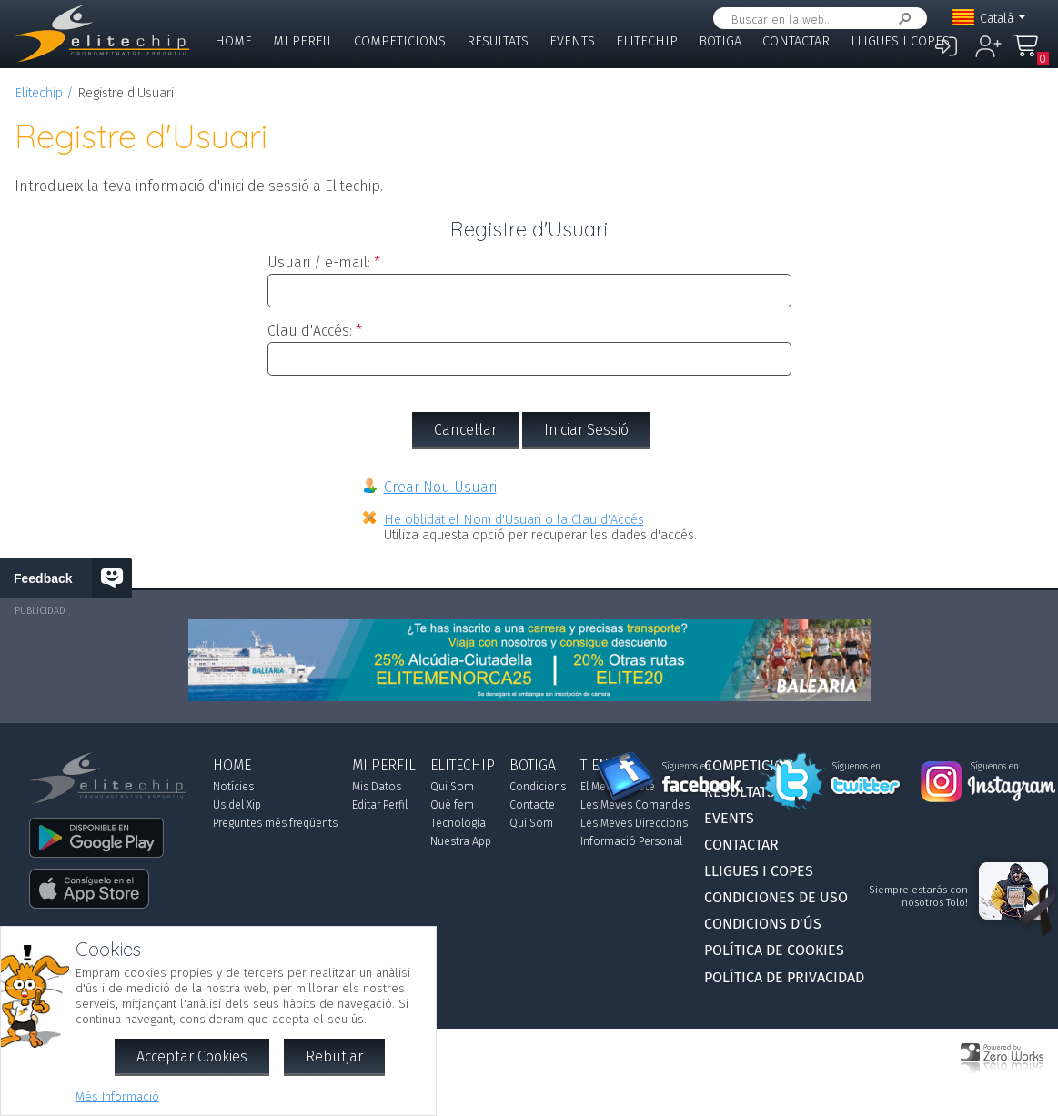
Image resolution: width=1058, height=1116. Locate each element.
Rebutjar (334, 1056)
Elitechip (647, 41)
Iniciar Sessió (586, 429)
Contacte (532, 805)
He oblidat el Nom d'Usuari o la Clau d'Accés (514, 520)
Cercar (901, 18)
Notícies (233, 786)
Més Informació (117, 1096)
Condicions (537, 786)
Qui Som (452, 786)
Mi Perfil (303, 41)
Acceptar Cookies (191, 1056)
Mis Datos (376, 786)
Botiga (720, 41)
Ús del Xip (237, 805)
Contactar (796, 41)
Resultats (498, 41)
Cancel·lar (465, 429)
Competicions (400, 41)
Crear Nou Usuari (440, 487)
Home (233, 41)
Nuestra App (460, 841)
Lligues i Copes (900, 41)
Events (572, 41)
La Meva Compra (1030, 54)
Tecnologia (458, 823)
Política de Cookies (774, 950)
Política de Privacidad (784, 977)
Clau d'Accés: (309, 330)
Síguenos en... (689, 766)
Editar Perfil (380, 805)
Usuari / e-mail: (318, 262)
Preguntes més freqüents (275, 823)
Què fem (452, 805)
